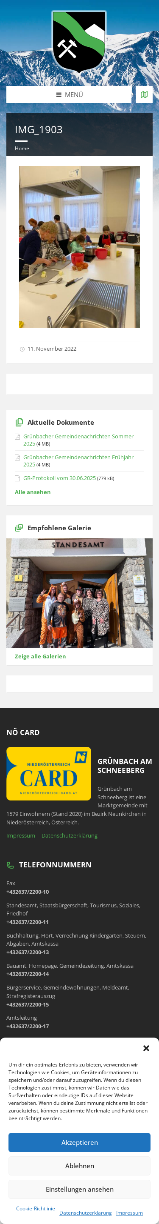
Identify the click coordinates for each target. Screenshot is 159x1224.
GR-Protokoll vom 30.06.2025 (59, 478)
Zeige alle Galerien (40, 656)
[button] (146, 1048)
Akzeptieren (79, 1142)
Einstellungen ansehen (80, 1189)
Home (22, 148)
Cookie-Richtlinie (35, 1208)
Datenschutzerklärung (85, 1212)
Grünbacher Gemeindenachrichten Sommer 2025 (78, 439)
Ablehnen (79, 1165)
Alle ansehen (33, 492)
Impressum (129, 1212)
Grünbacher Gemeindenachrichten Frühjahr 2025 (78, 460)
